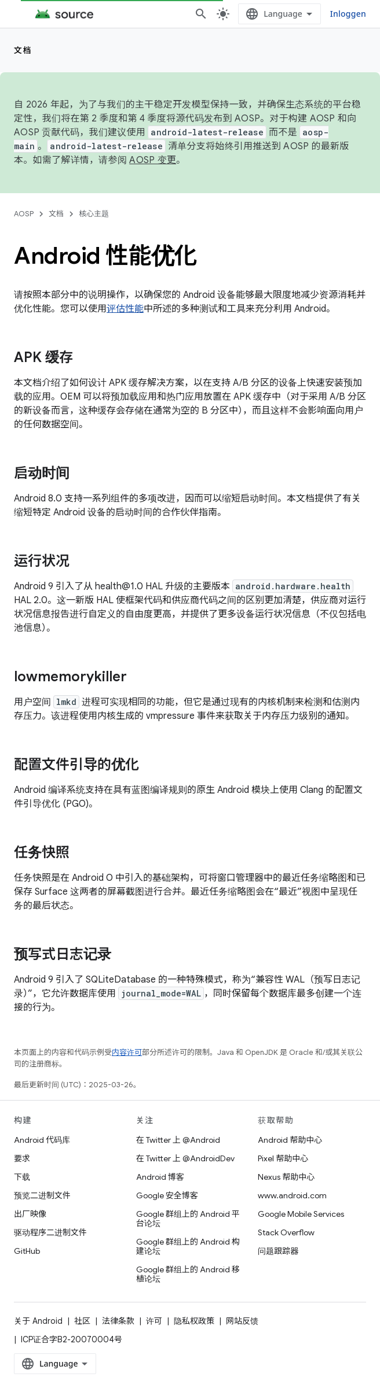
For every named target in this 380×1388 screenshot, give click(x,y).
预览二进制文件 (42, 1195)
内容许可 (127, 1052)
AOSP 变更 (152, 160)
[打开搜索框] (201, 14)
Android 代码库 (42, 1140)
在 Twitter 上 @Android (178, 1140)
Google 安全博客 (167, 1195)
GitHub (27, 1251)
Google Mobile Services (301, 1214)
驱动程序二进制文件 (50, 1232)
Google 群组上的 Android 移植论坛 (188, 1274)
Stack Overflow (286, 1232)
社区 (82, 1321)
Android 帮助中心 (290, 1140)
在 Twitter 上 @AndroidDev (185, 1158)
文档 (23, 50)
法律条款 (118, 1321)
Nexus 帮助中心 (286, 1177)
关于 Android (38, 1321)
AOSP (24, 214)
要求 (22, 1158)
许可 (154, 1321)
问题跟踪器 (278, 1251)
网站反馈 (242, 1321)
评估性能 (125, 309)
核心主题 (94, 214)
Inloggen (348, 13)
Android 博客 (160, 1177)
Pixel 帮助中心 (283, 1158)
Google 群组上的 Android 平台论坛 (188, 1218)
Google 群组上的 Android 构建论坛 (188, 1246)
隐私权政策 (194, 1321)
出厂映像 (30, 1214)
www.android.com (292, 1195)
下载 (22, 1177)
